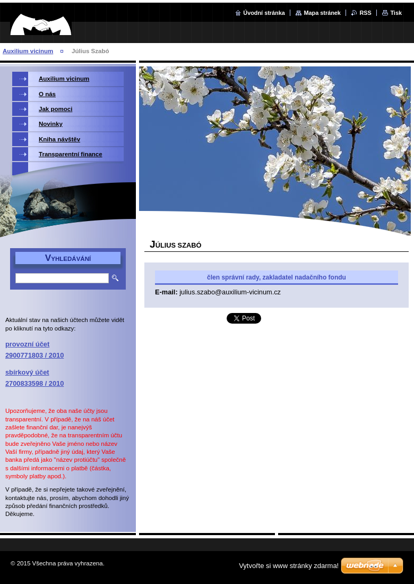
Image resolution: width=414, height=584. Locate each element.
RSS (365, 13)
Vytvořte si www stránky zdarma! (289, 566)
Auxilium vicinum (28, 51)
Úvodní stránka (264, 13)
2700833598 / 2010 (34, 383)
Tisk (396, 13)
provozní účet (27, 344)
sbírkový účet (27, 372)
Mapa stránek (322, 13)
